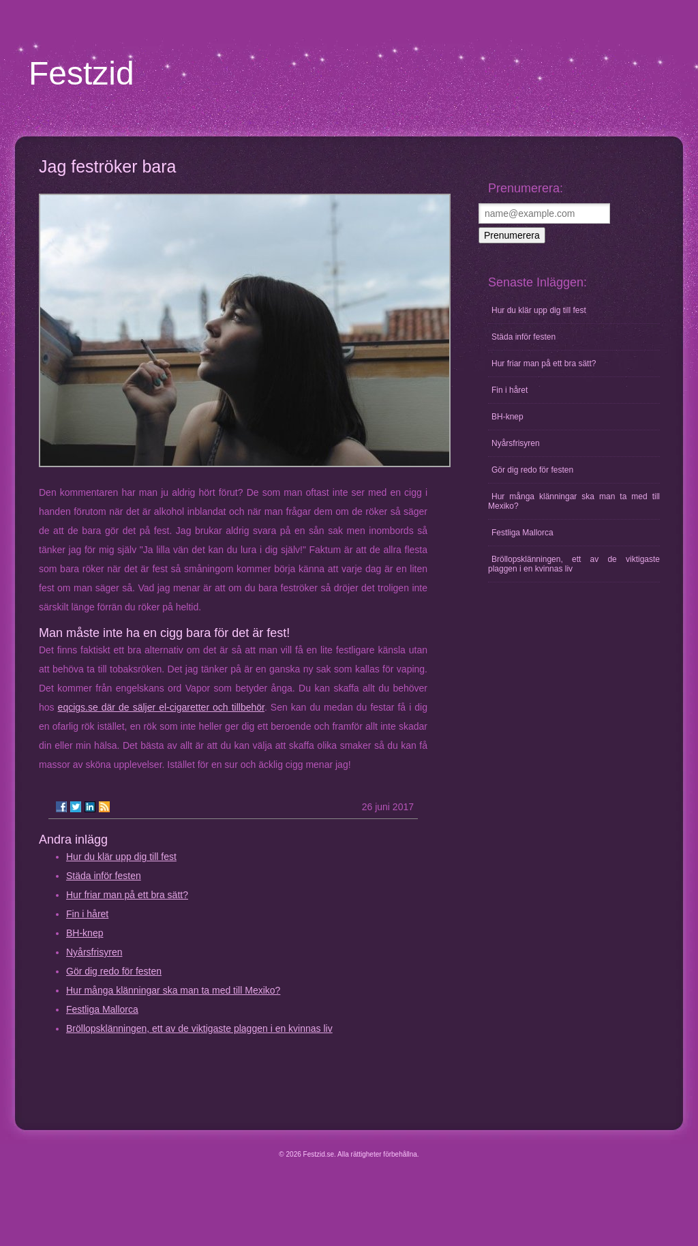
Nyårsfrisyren (94, 952)
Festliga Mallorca (102, 1009)
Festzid (81, 73)
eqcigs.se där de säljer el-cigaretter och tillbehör (161, 707)
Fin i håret (87, 913)
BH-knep (84, 933)
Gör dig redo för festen (114, 971)
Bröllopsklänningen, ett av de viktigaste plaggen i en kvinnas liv (199, 1028)
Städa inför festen (103, 875)
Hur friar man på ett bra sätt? (127, 894)
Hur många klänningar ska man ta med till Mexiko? (173, 990)
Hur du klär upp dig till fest (121, 856)
